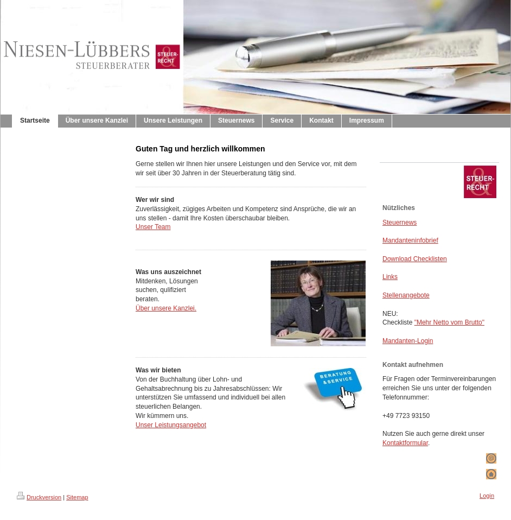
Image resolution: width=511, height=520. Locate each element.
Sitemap (77, 497)
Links (390, 277)
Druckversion (39, 497)
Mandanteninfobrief (410, 240)
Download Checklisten (414, 259)
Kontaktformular (405, 443)
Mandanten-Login (407, 341)
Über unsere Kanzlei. (166, 308)
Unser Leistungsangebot (171, 425)
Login (487, 495)
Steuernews (399, 222)
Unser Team (153, 227)
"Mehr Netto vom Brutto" (449, 322)
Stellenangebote (406, 295)
